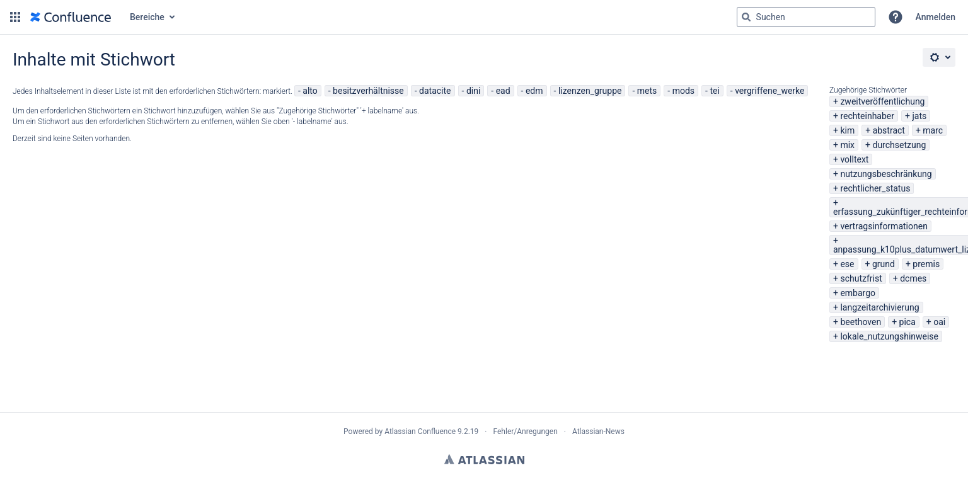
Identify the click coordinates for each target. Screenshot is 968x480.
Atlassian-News (598, 431)
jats (919, 116)
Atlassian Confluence (420, 431)
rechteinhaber (867, 116)
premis (926, 264)
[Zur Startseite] (70, 17)
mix (847, 145)
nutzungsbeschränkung (885, 174)
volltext (854, 159)
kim (847, 130)
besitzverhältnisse (368, 91)
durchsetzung (899, 145)
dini (473, 91)
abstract (889, 130)
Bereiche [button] (147, 17)
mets (647, 91)
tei (714, 91)
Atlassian (484, 459)
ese (847, 264)
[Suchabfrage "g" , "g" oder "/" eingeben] (806, 17)
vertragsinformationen (883, 226)
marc (933, 130)
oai (939, 322)
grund (883, 264)
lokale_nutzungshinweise (889, 336)
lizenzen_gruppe (590, 91)
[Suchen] (746, 17)
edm (534, 91)
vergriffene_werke (769, 91)
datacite (435, 91)
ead (503, 91)
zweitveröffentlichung (882, 101)
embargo (857, 293)
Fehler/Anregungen (525, 431)
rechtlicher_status (875, 188)
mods (683, 91)
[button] (15, 17)
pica (907, 322)
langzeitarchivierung (879, 307)
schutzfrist (861, 278)
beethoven (860, 322)
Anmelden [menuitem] (935, 17)
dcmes (913, 278)
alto (309, 91)
